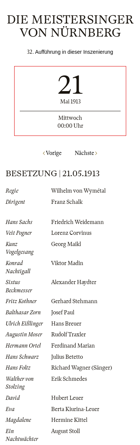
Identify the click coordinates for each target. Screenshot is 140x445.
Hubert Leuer (67, 398)
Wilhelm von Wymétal (78, 191)
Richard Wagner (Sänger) (81, 368)
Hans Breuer (66, 324)
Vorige (52, 153)
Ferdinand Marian (73, 346)
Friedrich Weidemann (77, 222)
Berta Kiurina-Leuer (75, 409)
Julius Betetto (67, 357)
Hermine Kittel (69, 420)
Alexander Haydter (73, 282)
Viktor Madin (67, 263)
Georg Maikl (66, 244)
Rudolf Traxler (68, 334)
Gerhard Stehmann (74, 301)
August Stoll (65, 431)
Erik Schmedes (69, 379)
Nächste (86, 153)
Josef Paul (62, 312)
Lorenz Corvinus (71, 233)
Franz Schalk (67, 202)
